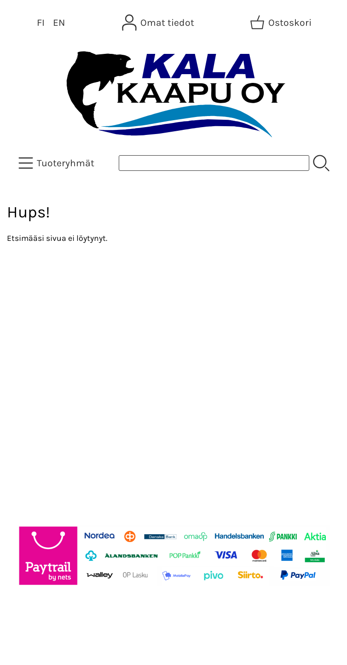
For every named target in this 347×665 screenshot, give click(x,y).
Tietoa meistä (42, 340)
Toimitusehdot (44, 384)
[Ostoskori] (281, 23)
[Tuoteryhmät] (57, 163)
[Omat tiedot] (159, 23)
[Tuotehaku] (214, 163)
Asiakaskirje (39, 318)
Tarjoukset (35, 296)
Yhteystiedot (40, 362)
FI (41, 22)
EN (59, 22)
